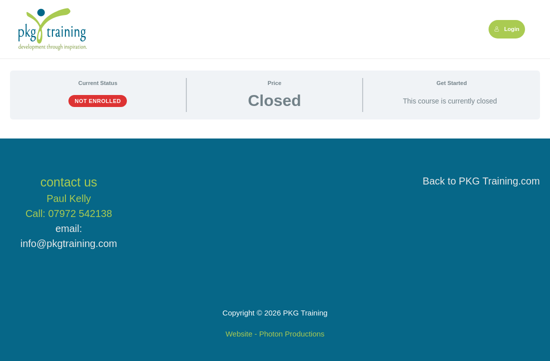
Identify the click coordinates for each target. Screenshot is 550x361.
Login (507, 29)
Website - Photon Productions (274, 334)
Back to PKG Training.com (481, 181)
